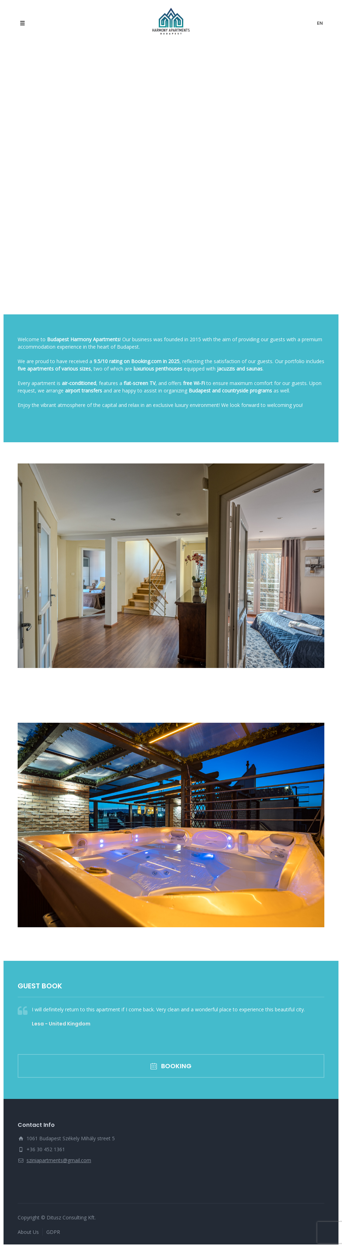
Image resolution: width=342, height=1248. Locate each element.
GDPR (53, 1232)
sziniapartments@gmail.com (58, 1160)
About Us (28, 1232)
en (320, 23)
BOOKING (171, 1066)
